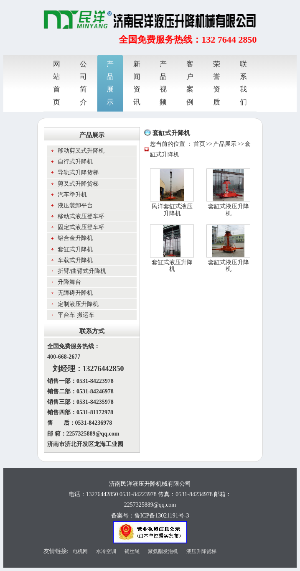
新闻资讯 (136, 82)
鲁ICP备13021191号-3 (162, 515)
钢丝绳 (132, 551)
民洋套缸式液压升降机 (172, 210)
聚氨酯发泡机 (163, 551)
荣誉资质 (216, 82)
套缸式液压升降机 (228, 210)
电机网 (80, 551)
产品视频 (163, 82)
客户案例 (189, 82)
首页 (199, 144)
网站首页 (56, 82)
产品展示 (110, 82)
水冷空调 (106, 551)
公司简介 (83, 82)
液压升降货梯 (201, 551)
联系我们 (243, 82)
